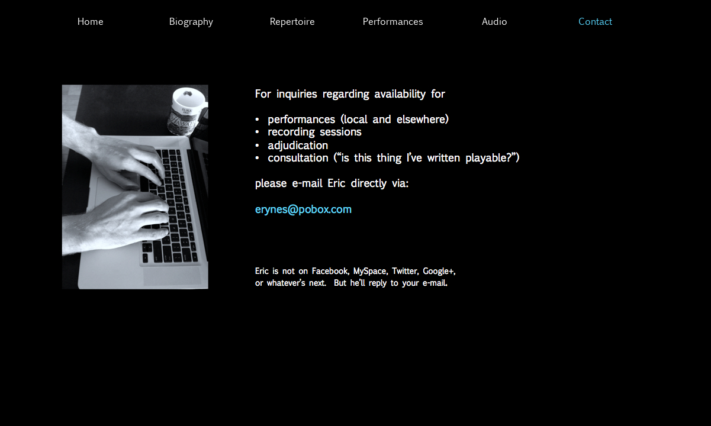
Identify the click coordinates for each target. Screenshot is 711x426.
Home (91, 21)
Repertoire (292, 21)
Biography (191, 21)
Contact (595, 21)
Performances (393, 21)
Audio (494, 21)
